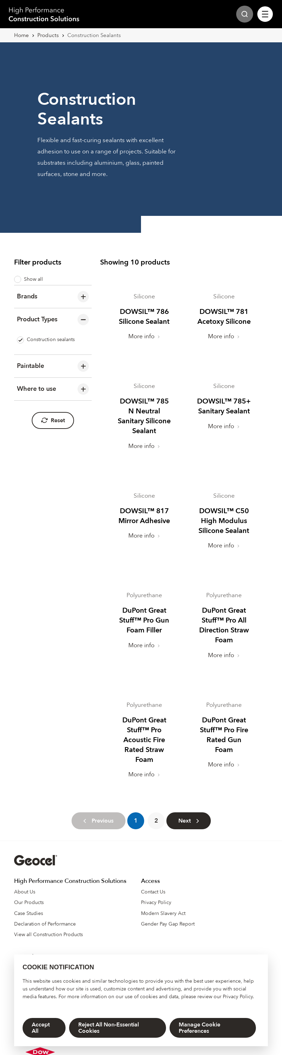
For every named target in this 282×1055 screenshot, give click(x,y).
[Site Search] (244, 14)
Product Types (53, 319)
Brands (53, 296)
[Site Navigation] (265, 14)
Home (21, 35)
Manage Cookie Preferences (199, 1028)
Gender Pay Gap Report (168, 914)
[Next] (188, 810)
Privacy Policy (238, 996)
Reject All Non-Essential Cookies (108, 1028)
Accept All (41, 1028)
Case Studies (28, 903)
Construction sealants (46, 339)
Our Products (29, 892)
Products (48, 35)
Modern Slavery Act (163, 903)
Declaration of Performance (45, 914)
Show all (28, 279)
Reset (53, 420)
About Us (24, 882)
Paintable (53, 366)
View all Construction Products (48, 924)
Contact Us (153, 882)
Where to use (53, 389)
